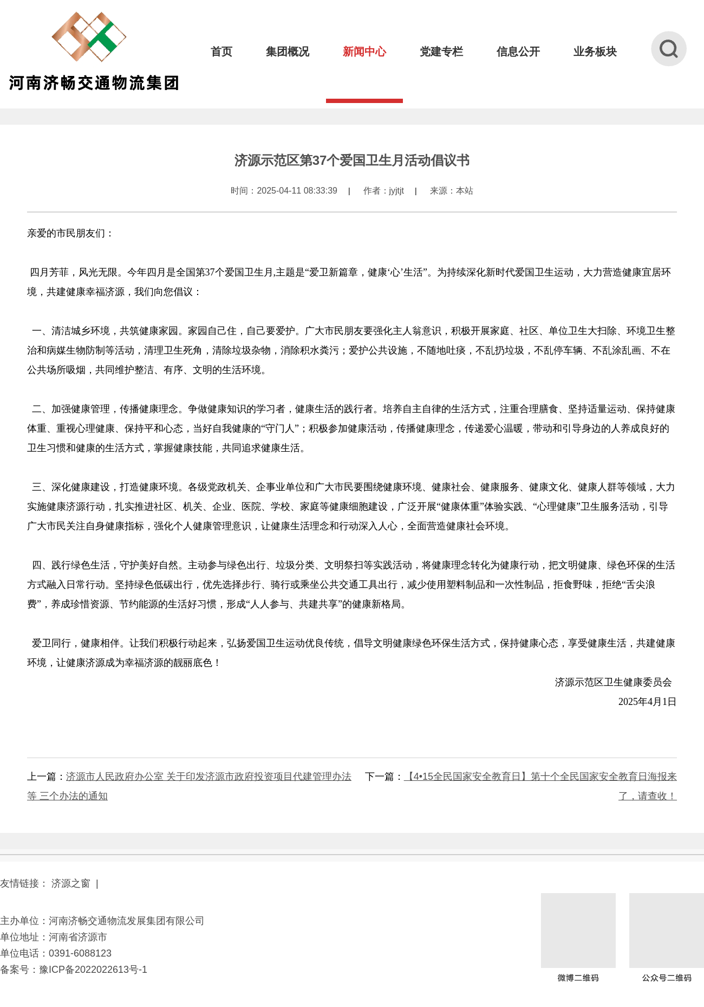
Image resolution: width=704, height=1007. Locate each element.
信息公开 (518, 51)
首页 (221, 51)
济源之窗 (70, 883)
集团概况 (287, 51)
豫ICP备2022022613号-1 (93, 969)
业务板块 (595, 51)
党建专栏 (441, 51)
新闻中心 (364, 51)
